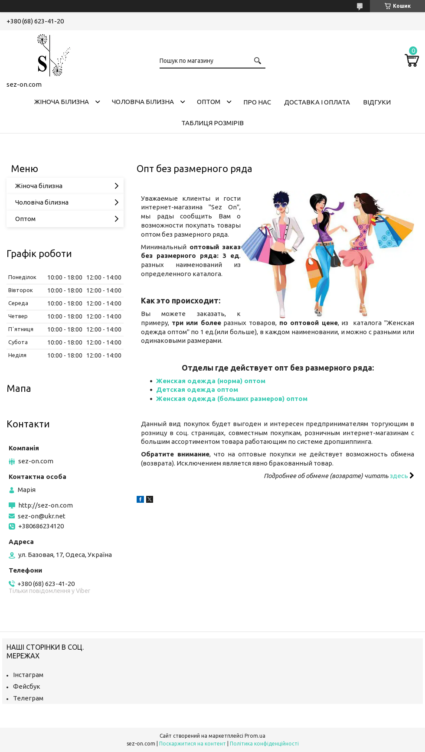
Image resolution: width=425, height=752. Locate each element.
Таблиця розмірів (212, 123)
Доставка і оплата (317, 102)
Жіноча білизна (61, 101)
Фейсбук (26, 686)
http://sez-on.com (45, 505)
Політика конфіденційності (264, 743)
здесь (399, 475)
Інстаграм (28, 674)
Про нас (257, 102)
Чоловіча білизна (143, 101)
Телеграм (28, 698)
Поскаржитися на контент (192, 743)
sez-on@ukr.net (41, 516)
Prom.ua (255, 736)
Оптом (208, 101)
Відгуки (377, 102)
